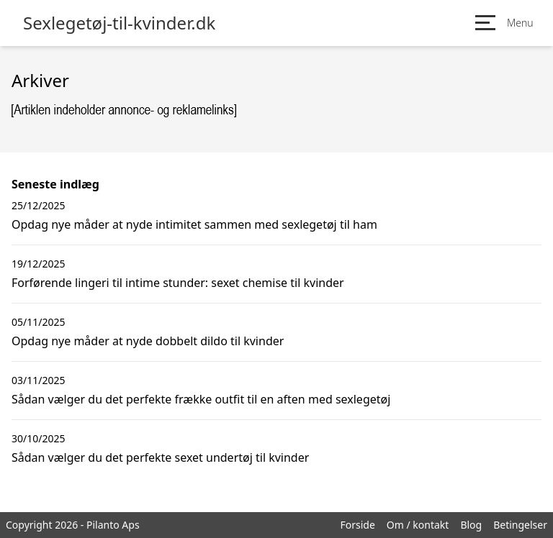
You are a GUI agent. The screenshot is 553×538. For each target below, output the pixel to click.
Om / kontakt (418, 525)
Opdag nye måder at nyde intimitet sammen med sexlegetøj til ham (194, 224)
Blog (471, 525)
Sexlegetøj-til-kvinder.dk (119, 23)
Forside (357, 525)
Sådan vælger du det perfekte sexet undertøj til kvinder (160, 457)
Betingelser (520, 525)
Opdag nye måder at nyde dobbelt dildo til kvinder (148, 341)
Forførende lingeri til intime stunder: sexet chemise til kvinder (178, 283)
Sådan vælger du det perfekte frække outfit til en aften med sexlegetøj (201, 399)
